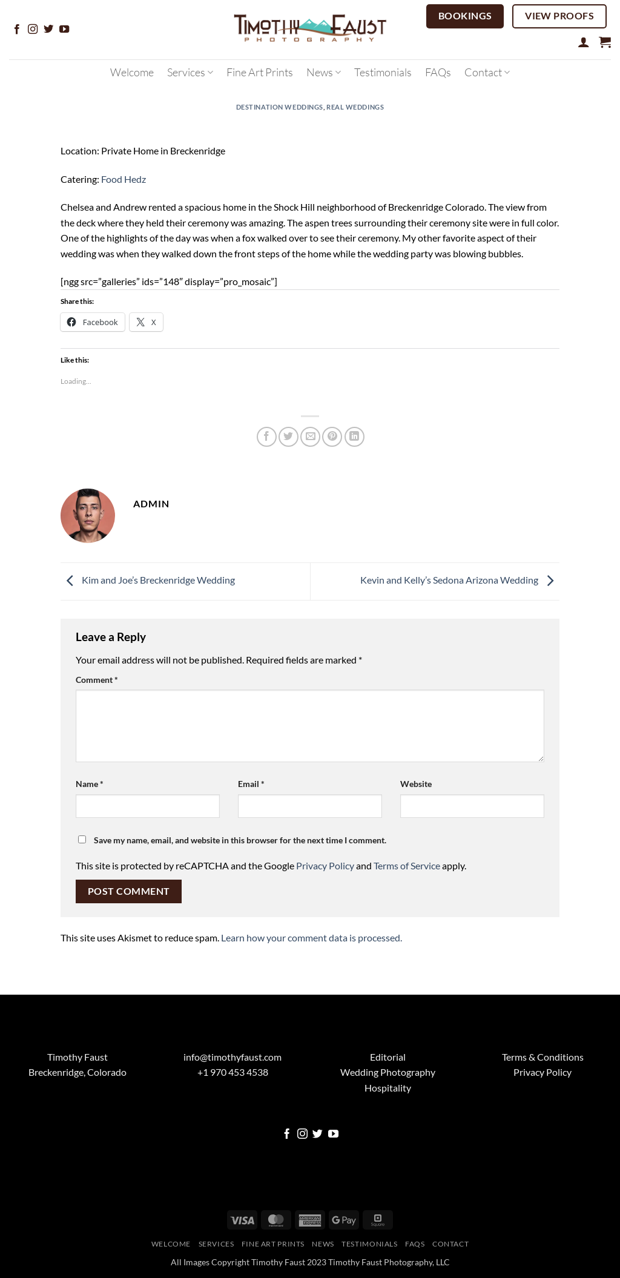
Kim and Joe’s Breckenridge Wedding (148, 579)
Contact (487, 72)
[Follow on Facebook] (17, 29)
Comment (97, 679)
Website (416, 784)
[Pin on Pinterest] (332, 437)
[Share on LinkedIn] (354, 437)
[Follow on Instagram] (33, 29)
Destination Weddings (279, 107)
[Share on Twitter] (288, 437)
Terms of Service (407, 865)
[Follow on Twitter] (48, 29)
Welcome (132, 72)
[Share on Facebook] (267, 437)
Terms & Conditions (543, 1056)
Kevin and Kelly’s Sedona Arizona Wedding (459, 579)
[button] (584, 41)
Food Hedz (123, 179)
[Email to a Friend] (310, 437)
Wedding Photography (387, 1072)
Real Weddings (355, 107)
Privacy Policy (325, 865)
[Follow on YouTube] (64, 29)
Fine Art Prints (259, 72)
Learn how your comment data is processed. (311, 937)
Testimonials (383, 72)
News (323, 72)
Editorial (388, 1056)
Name (90, 784)
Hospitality (387, 1087)
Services (190, 72)
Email (251, 784)
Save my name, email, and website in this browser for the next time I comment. (240, 840)
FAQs (438, 72)
